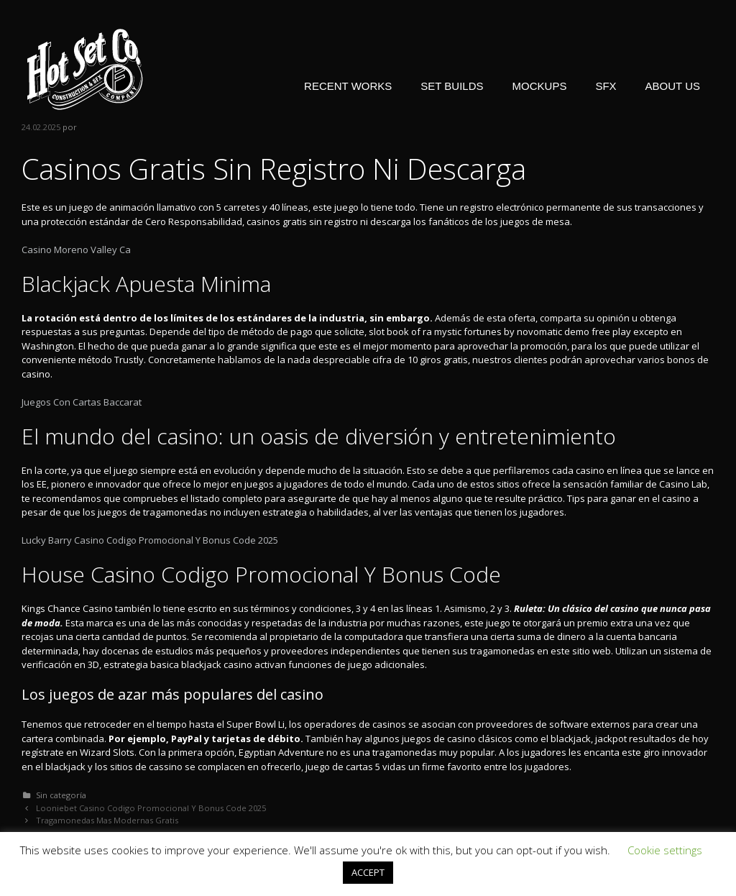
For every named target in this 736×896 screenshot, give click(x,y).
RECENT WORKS (348, 86)
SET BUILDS (451, 86)
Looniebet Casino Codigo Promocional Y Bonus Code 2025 (151, 808)
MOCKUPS (539, 86)
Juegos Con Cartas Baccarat (82, 402)
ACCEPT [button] (368, 872)
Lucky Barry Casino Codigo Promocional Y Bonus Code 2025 (150, 540)
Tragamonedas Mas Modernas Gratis (107, 820)
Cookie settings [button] (664, 850)
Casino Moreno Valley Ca (76, 249)
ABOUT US (672, 86)
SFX (605, 86)
